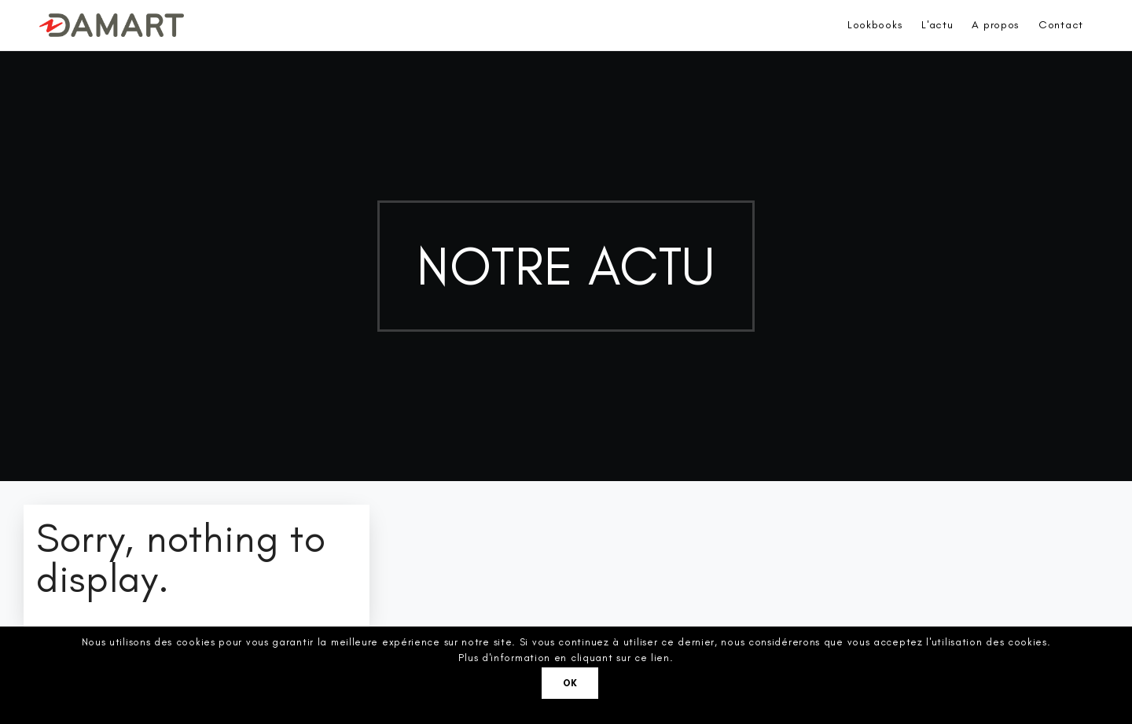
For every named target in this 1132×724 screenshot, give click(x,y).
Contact (1060, 24)
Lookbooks (874, 24)
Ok (570, 683)
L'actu (937, 24)
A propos (996, 24)
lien (660, 657)
